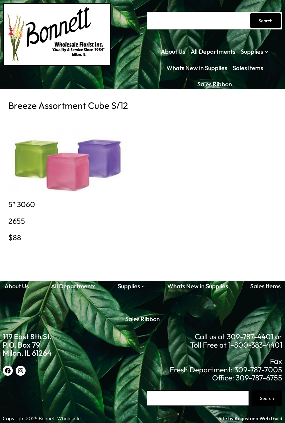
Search (265, 20)
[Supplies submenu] (266, 51)
